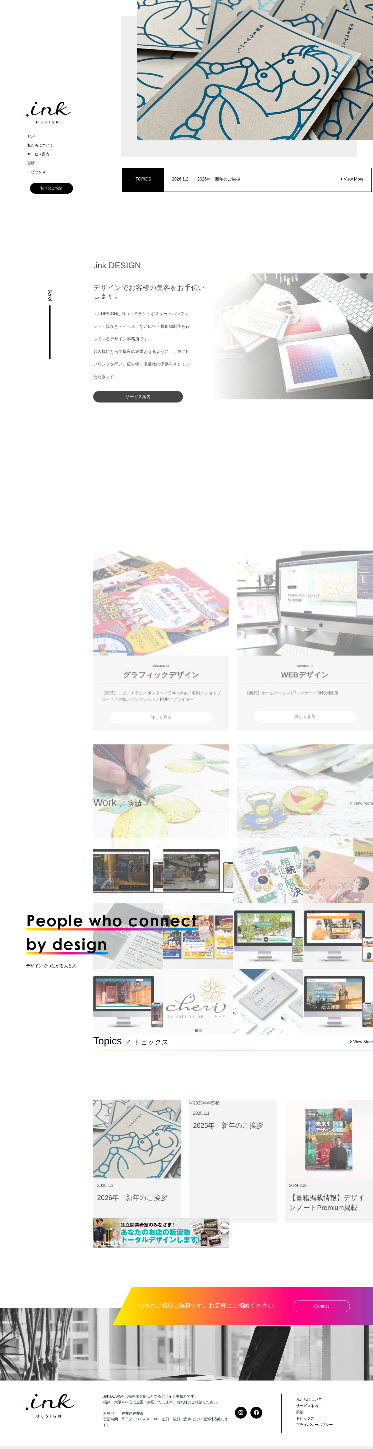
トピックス (36, 172)
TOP (31, 136)
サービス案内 (38, 154)
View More (352, 179)
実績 (31, 163)
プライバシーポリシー (314, 1424)
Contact (321, 1306)
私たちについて (40, 145)
